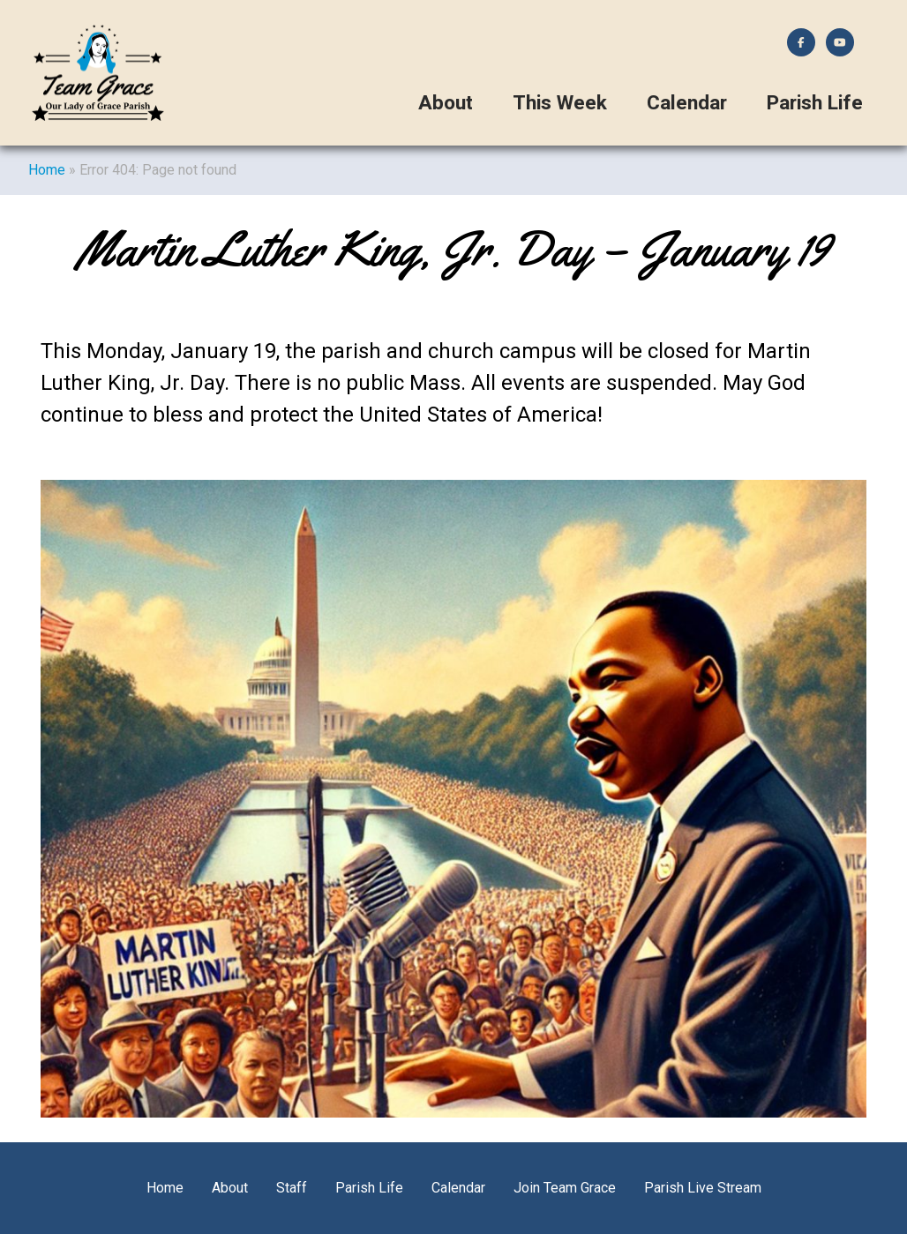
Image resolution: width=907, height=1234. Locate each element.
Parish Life (815, 102)
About (445, 102)
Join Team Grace (564, 1187)
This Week (560, 102)
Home (46, 169)
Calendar (687, 102)
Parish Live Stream (702, 1187)
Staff (291, 1187)
